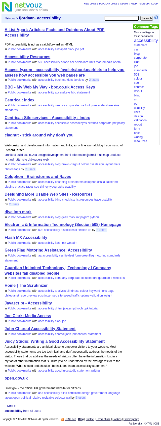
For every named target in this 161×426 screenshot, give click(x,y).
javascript (69, 308)
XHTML (148, 423)
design (42, 155)
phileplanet (11, 295)
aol (72, 62)
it (76, 230)
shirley (44, 186)
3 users (80, 397)
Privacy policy (131, 419)
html (68, 155)
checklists (68, 199)
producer (115, 155)
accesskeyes (78, 123)
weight (108, 295)
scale (101, 105)
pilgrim (84, 217)
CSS (157, 423)
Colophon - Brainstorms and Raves (37, 176)
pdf (82, 49)
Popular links (108, 3)
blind (58, 199)
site (24, 159)
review (33, 295)
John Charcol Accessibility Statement (40, 329)
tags (17, 169)
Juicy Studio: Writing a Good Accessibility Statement (54, 341)
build (20, 155)
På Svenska (135, 423)
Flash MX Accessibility (25, 237)
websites (119, 278)
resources (86, 199)
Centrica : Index (19, 100)
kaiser (110, 182)
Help (134, 3)
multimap (103, 155)
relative (36, 397)
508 (40, 62)
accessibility (46, 49)
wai (68, 397)
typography (56, 186)
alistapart (61, 49)
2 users (94, 80)
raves (29, 186)
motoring (100, 255)
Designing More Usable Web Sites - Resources (48, 194)
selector (60, 397)
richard (9, 159)
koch (80, 308)
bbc (73, 92)
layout (109, 164)
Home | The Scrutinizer (25, 285)
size (116, 105)
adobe (65, 62)
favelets (79, 80)
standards (11, 110)
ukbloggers (35, 159)
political (26, 397)
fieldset (69, 255)
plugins (9, 186)
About (124, 3)
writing (95, 370)
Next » (11, 406)
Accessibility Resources (27, 57)
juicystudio (69, 370)
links (92, 62)
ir (112, 278)
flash (58, 243)
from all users (22, 411)
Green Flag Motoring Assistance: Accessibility (48, 250)
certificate (74, 393)
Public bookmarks (19, 49)
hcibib (78, 62)
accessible (62, 123)
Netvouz (9, 18)
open (16, 397)
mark (72, 217)
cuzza (33, 155)
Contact (90, 419)
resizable (48, 397)
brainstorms (75, 182)
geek (64, 217)
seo (36, 186)
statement (83, 92)
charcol (60, 334)
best (58, 182)
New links (90, 3)
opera (117, 62)
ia (104, 182)
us (89, 230)
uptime (84, 295)
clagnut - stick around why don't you (39, 135)
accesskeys (62, 92)
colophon (90, 182)
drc (95, 278)
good (58, 370)
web (46, 159)
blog (58, 164)
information (79, 155)
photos (8, 169)
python (94, 217)
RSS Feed (70, 419)
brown (65, 164)
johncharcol (79, 334)
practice (20, 186)
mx (64, 243)
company (61, 278)
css (82, 105)
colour (85, 164)
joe (77, 49)
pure (94, 105)
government (99, 393)
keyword (94, 291)
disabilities (68, 230)
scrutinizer (45, 295)
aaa (40, 393)
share (109, 105)
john (68, 334)
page (111, 291)
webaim (72, 243)
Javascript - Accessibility (28, 303)
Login (155, 3)
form (78, 255)
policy (121, 123)
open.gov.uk (16, 378)
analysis (60, 291)
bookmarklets (64, 80)
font (87, 105)
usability (70, 186)
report (24, 295)
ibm (85, 62)
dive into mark (17, 212)
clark (71, 49)
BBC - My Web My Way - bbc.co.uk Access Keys (49, 87)
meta (117, 164)
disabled (86, 278)
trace (97, 199)
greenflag (87, 255)
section (82, 230)
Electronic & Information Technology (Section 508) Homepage (62, 224)
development (56, 155)
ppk (86, 308)
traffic (76, 295)
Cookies (117, 419)
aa (39, 255)
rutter (18, 159)
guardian (104, 278)
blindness (73, 291)
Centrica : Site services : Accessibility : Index (47, 118)
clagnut (75, 164)
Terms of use (103, 419)
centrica (60, 105)
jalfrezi (91, 155)
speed (67, 295)
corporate (72, 105)
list (78, 199)
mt (116, 182)
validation (96, 295)
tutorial (93, 308)
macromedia (104, 62)
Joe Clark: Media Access (27, 316)
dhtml (58, 308)
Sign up (144, 3)
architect (10, 155)
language (114, 393)
